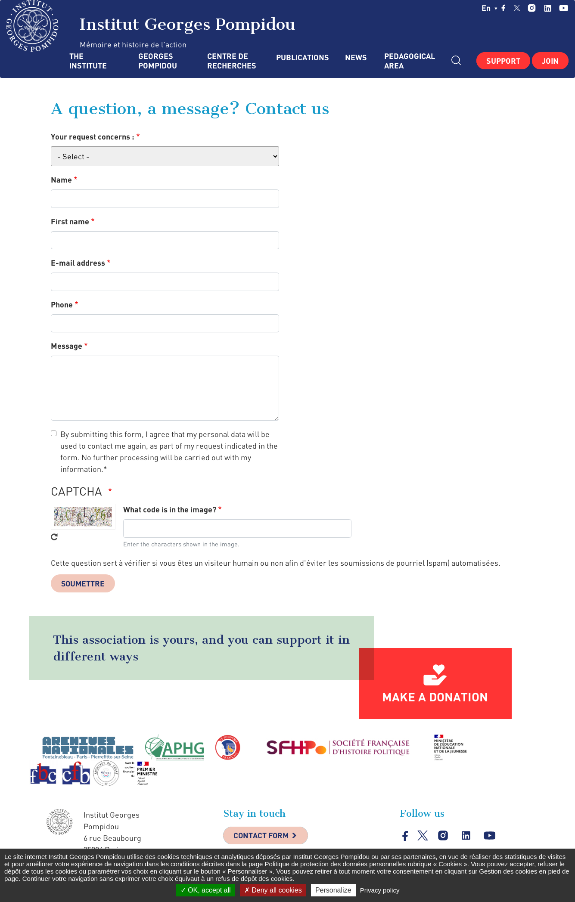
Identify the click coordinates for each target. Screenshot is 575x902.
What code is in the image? (169, 509)
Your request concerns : (92, 136)
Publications (302, 57)
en (489, 7)
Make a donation (435, 697)
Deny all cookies (273, 890)
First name (70, 221)
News (356, 57)
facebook (503, 8)
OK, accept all (205, 890)
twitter (517, 8)
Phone (62, 304)
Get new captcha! (54, 536)
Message (66, 345)
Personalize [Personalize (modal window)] (333, 890)
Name (61, 179)
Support (503, 60)
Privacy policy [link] (380, 890)
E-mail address (78, 262)
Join (550, 60)
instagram (532, 8)
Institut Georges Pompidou (150, 26)
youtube (564, 8)
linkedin (548, 8)
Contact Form (262, 836)
